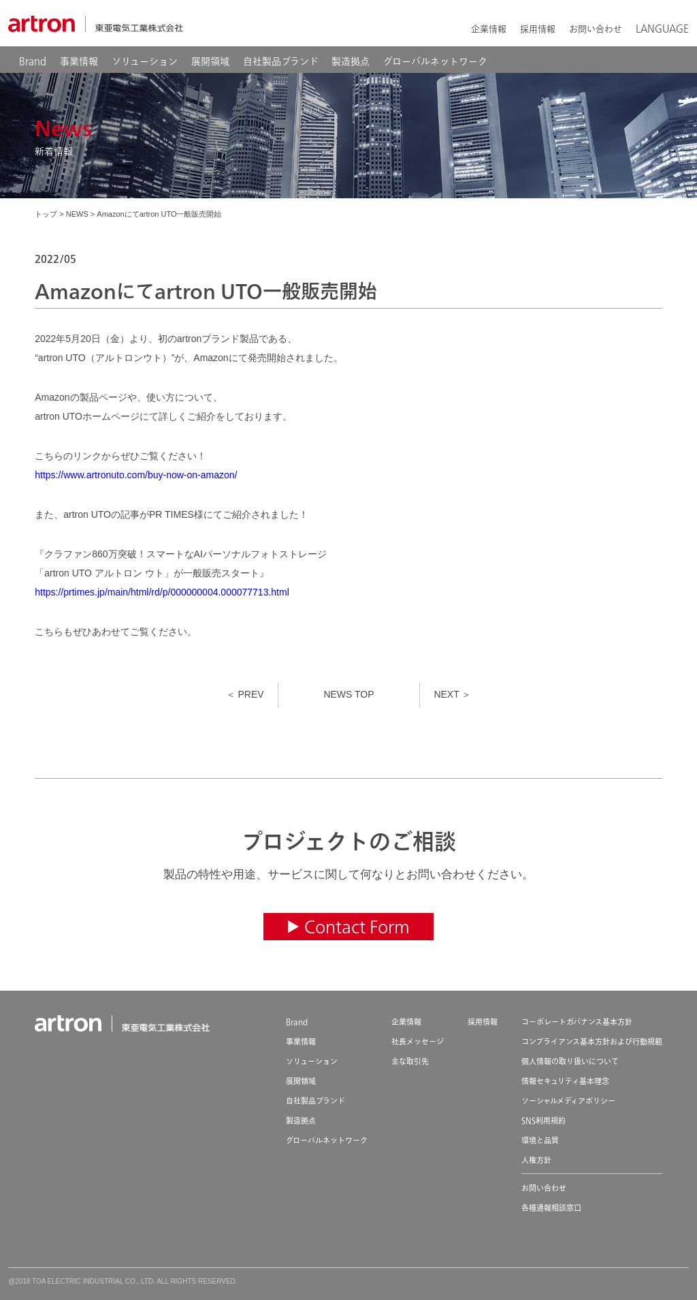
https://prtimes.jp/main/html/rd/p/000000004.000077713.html (162, 592)
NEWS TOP (348, 694)
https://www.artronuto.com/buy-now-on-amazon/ (136, 474)
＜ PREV (245, 694)
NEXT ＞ (452, 694)
